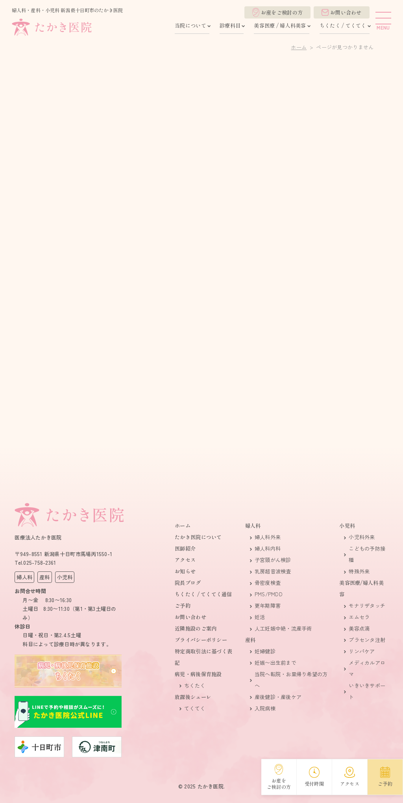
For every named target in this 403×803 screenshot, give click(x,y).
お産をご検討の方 (277, 12)
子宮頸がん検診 (273, 560)
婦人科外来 (268, 537)
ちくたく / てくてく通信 (203, 594)
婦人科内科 (268, 548)
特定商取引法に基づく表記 (203, 656)
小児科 (347, 525)
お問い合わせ (342, 12)
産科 (250, 640)
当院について (190, 25)
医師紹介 (185, 548)
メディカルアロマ (367, 668)
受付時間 (314, 777)
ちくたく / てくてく (343, 25)
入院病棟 (265, 708)
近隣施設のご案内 (195, 628)
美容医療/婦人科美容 (361, 588)
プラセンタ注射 (367, 640)
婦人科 (253, 525)
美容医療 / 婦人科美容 (280, 25)
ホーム (299, 47)
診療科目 (230, 25)
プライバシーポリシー (201, 640)
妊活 (260, 617)
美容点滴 (359, 628)
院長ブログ (188, 582)
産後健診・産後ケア (278, 697)
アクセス (185, 560)
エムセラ (359, 617)
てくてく (194, 708)
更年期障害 (268, 605)
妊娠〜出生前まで (275, 662)
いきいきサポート (367, 691)
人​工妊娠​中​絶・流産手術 (283, 628)
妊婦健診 (265, 651)
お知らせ (185, 571)
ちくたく (194, 685)
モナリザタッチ (367, 605)
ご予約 (182, 605)
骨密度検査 (268, 582)
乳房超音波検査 (273, 571)
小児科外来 (362, 537)
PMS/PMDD (269, 594)
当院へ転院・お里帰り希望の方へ (291, 679)
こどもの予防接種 (367, 554)
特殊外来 (359, 571)
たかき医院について (198, 537)
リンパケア (362, 651)
